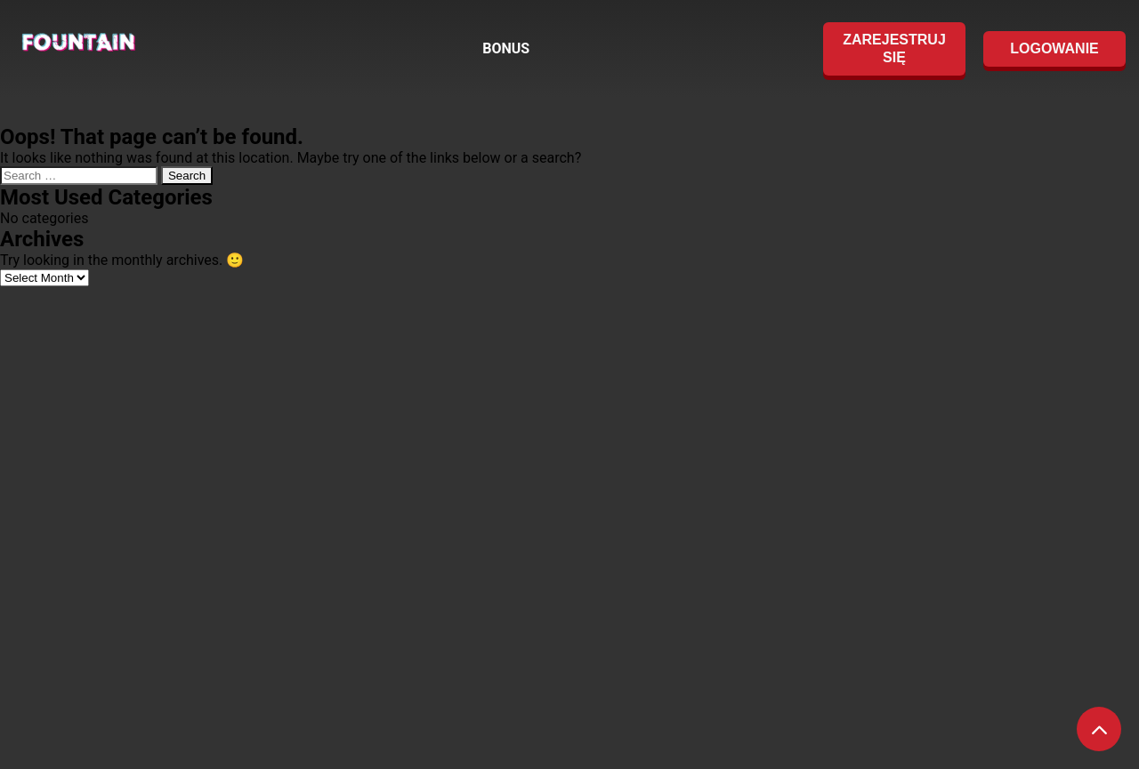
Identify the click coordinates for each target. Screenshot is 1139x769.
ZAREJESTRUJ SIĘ (894, 48)
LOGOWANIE (1054, 48)
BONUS (505, 48)
